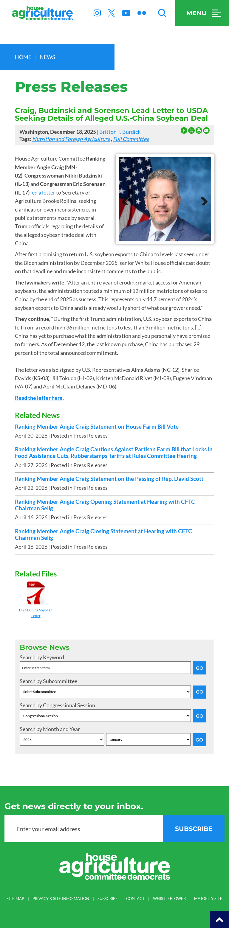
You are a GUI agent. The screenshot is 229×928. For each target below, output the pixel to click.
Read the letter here (39, 397)
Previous (128, 199)
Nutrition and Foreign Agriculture (71, 139)
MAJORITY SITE (208, 899)
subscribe (194, 828)
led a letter (42, 192)
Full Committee (131, 139)
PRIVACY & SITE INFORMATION (61, 899)
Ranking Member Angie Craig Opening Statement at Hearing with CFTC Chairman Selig (105, 505)
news (47, 57)
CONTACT (135, 899)
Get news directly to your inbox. (73, 806)
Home (23, 57)
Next (202, 199)
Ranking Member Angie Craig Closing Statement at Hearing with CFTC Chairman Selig (103, 534)
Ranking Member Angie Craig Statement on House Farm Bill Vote (97, 426)
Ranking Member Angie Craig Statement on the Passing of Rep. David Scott (109, 478)
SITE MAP (15, 899)
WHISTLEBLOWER (169, 899)
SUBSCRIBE (108, 899)
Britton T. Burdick (119, 131)
